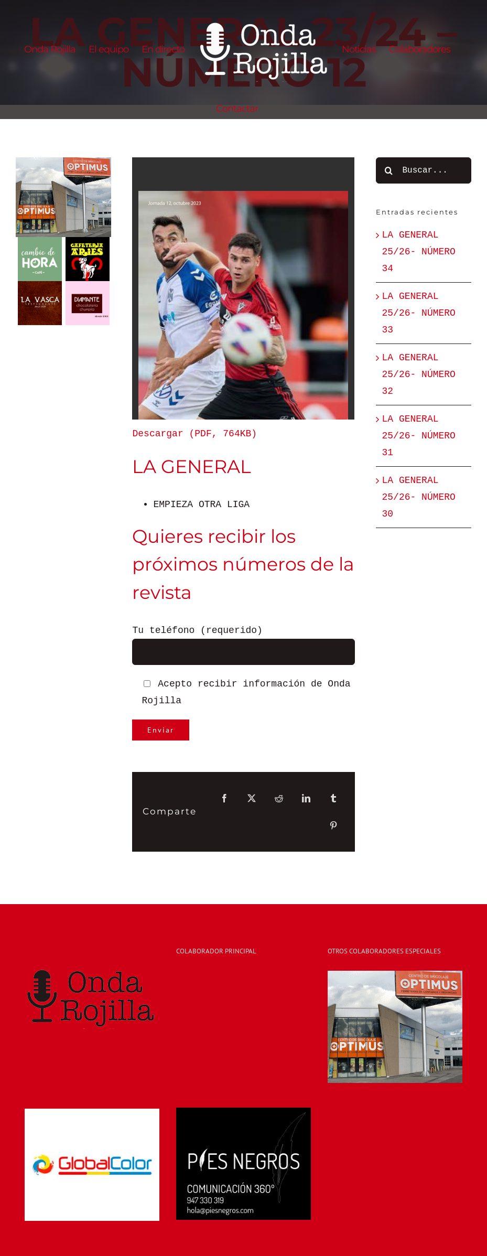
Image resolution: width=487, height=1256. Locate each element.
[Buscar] (389, 170)
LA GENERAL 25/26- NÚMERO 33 (419, 313)
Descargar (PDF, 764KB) (194, 433)
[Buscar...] (423, 170)
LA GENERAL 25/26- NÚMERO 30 (419, 497)
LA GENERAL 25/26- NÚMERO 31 (419, 436)
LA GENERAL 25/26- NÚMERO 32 (419, 374)
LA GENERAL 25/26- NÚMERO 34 (419, 252)
